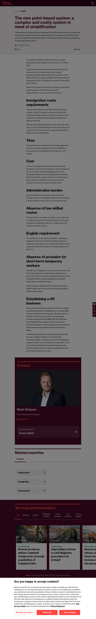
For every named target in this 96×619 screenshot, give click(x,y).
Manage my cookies (24, 614)
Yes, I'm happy (70, 614)
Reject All (47, 614)
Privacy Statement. (57, 608)
